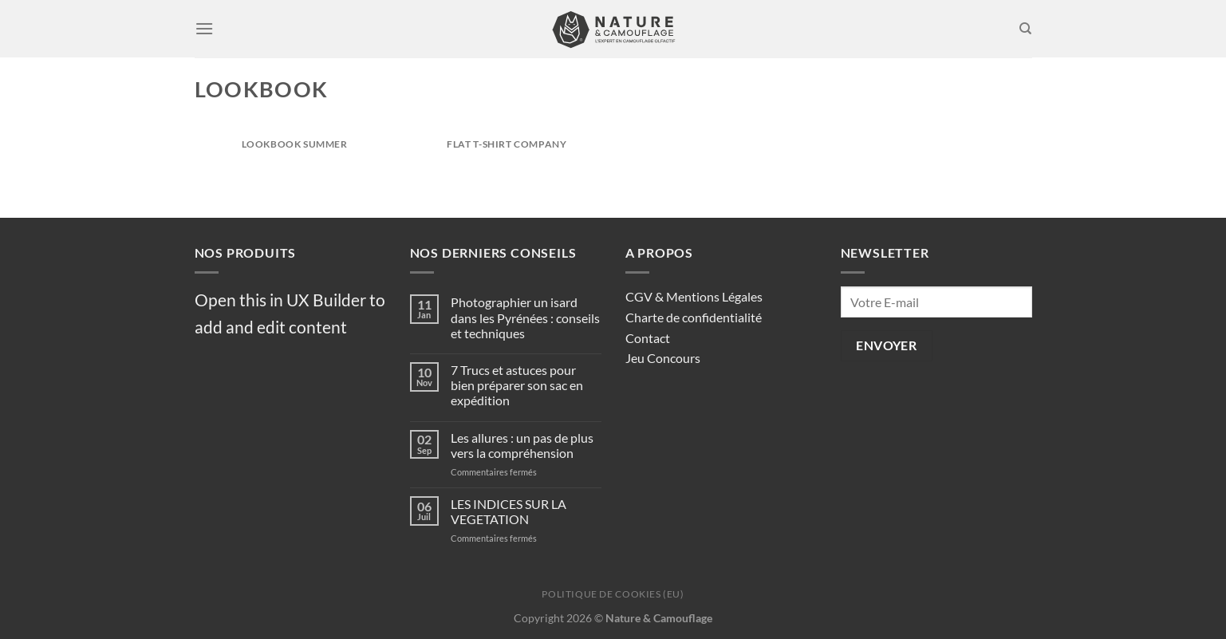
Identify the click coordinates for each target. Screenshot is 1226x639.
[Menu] (204, 28)
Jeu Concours (662, 357)
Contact (647, 337)
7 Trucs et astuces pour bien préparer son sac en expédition (517, 385)
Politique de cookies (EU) (613, 594)
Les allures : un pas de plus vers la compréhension (522, 445)
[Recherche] (1025, 29)
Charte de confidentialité (693, 317)
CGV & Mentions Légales (694, 296)
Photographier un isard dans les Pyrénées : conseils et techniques (525, 317)
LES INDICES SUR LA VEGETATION (508, 511)
